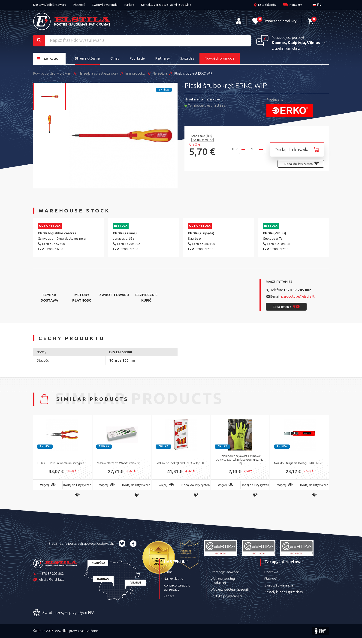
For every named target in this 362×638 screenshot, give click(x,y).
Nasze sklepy (173, 579)
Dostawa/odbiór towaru (49, 4)
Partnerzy (162, 58)
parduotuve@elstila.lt (298, 296)
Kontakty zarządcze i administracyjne (166, 4)
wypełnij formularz (286, 48)
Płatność (79, 4)
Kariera (129, 4)
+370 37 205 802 (297, 290)
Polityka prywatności (226, 596)
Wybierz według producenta (223, 581)
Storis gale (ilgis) (202, 135)
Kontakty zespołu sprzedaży (177, 587)
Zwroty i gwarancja (105, 4)
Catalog (47, 58)
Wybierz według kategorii (230, 589)
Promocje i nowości (225, 572)
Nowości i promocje (219, 58)
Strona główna (87, 58)
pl (317, 4)
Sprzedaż (187, 58)
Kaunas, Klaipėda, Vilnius (296, 42)
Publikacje (137, 58)
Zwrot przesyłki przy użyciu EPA (63, 612)
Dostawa (271, 572)
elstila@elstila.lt (48, 580)
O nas (114, 58)
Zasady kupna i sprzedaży (283, 592)
